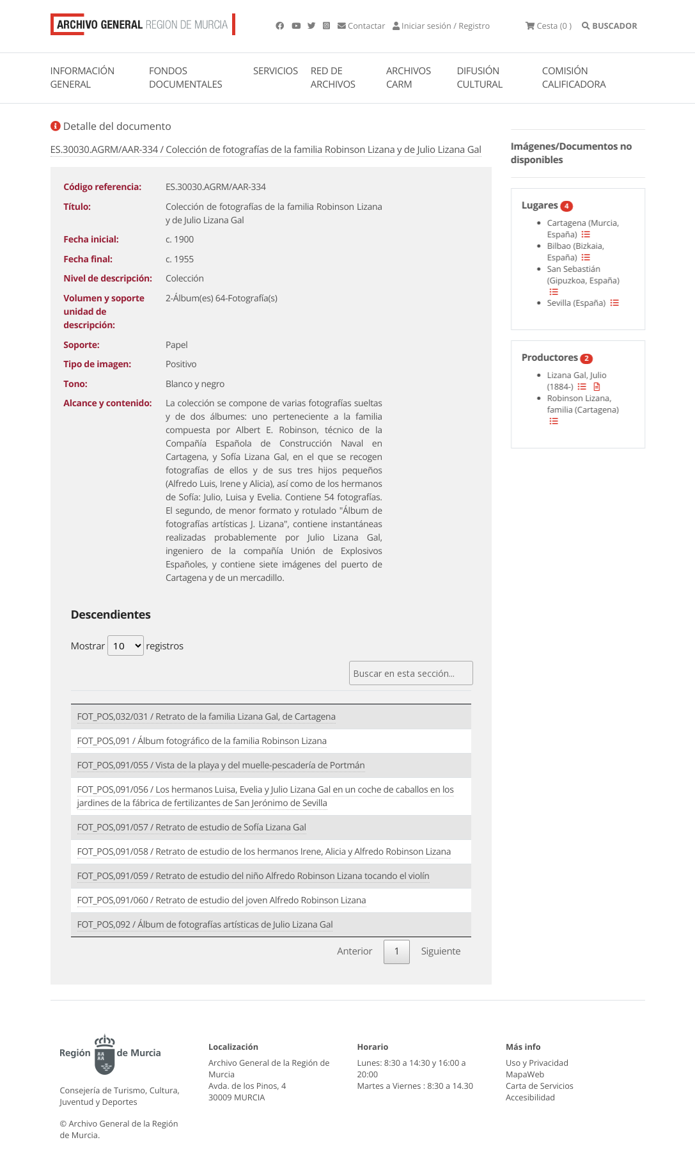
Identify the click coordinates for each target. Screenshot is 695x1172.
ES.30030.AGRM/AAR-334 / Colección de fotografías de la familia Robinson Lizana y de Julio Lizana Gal (266, 149)
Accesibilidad (530, 1097)
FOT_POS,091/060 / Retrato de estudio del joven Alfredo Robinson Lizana (221, 900)
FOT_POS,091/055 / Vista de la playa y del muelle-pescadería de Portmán (221, 765)
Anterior (354, 951)
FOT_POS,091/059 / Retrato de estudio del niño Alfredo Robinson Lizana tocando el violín (253, 876)
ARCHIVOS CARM (408, 78)
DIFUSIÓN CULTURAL (480, 78)
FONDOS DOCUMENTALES (186, 78)
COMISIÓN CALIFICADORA (574, 78)
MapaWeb (525, 1074)
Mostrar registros (127, 645)
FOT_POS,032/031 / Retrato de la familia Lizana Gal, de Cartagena (206, 717)
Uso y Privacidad (537, 1062)
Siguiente (441, 951)
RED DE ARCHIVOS (333, 78)
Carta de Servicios (540, 1085)
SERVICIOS (275, 71)
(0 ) (549, 25)
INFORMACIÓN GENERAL (82, 78)
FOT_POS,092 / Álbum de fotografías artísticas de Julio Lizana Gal (205, 925)
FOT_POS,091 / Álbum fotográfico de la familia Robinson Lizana (202, 741)
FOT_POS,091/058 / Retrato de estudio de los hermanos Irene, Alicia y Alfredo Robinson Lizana (264, 852)
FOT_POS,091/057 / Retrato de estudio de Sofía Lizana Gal (191, 827)
